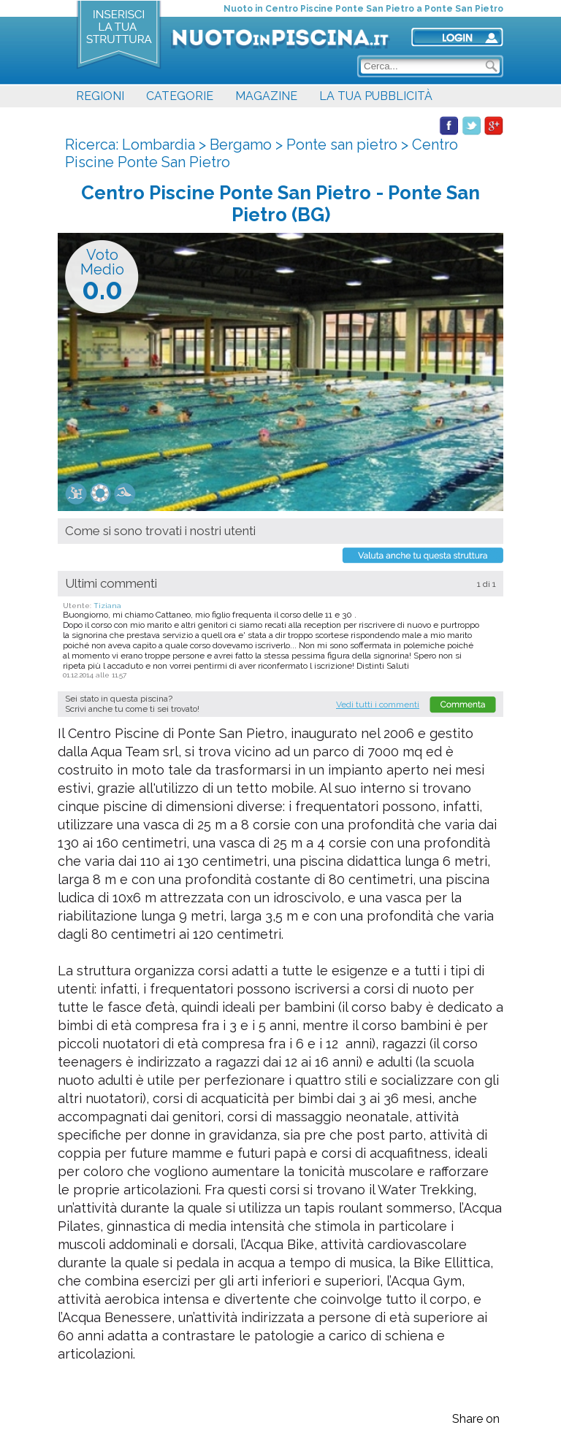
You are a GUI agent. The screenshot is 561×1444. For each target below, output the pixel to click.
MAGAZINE (266, 96)
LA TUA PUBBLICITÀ (375, 96)
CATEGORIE (179, 96)
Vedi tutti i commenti (377, 704)
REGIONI (100, 96)
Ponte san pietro (341, 144)
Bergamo (241, 144)
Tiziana (107, 606)
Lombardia (158, 144)
